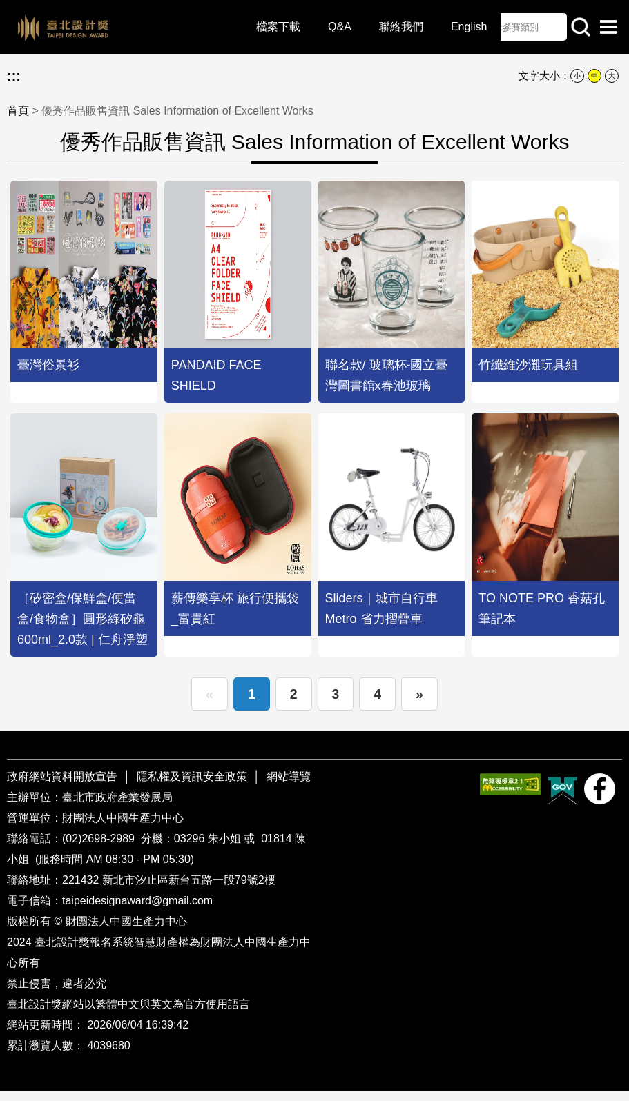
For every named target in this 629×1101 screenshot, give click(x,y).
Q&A (326, 27)
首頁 (18, 111)
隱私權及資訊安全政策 (192, 787)
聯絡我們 (388, 27)
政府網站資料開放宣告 (63, 787)
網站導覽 (289, 787)
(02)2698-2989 (99, 849)
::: (14, 75)
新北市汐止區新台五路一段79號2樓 (188, 890)
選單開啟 (608, 27)
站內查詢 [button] (580, 27)
